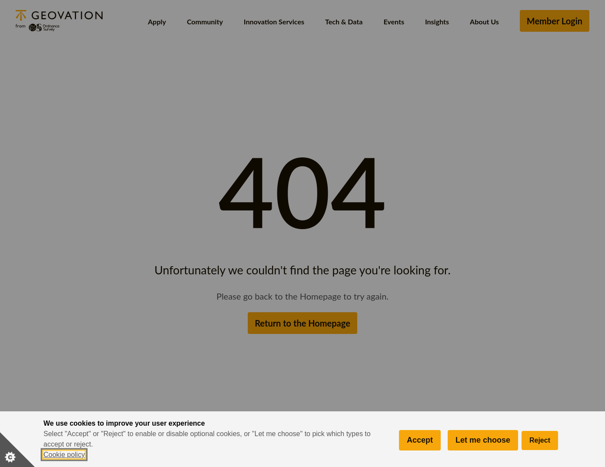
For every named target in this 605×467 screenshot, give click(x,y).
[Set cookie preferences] (17, 449)
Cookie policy (64, 454)
